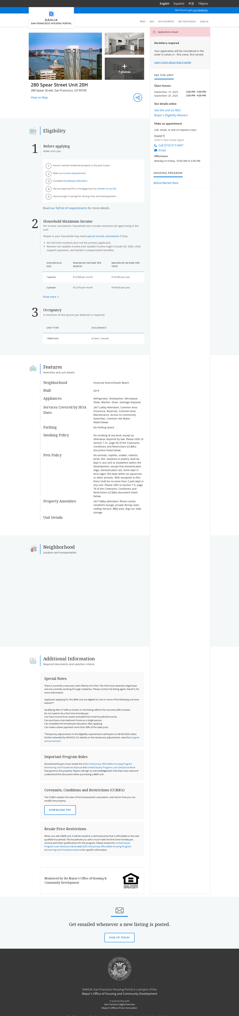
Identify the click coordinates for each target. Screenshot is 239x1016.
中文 (191, 3)
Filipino (203, 3)
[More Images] (86, 56)
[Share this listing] (138, 97)
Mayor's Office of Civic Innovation (119, 1007)
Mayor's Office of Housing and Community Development (119, 994)
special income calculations (103, 236)
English (164, 3)
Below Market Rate (166, 183)
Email (160, 150)
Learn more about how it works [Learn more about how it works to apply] (172, 62)
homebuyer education (75, 180)
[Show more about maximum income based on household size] (51, 296)
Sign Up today (119, 937)
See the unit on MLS (167, 110)
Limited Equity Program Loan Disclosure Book (111, 767)
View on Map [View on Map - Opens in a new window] (39, 97)
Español (179, 3)
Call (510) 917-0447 (168, 145)
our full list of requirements (68, 208)
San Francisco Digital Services (119, 1004)
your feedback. (200, 10)
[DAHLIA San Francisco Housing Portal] (51, 17)
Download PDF (60, 809)
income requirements (74, 173)
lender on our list (107, 188)
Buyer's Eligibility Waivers (171, 115)
